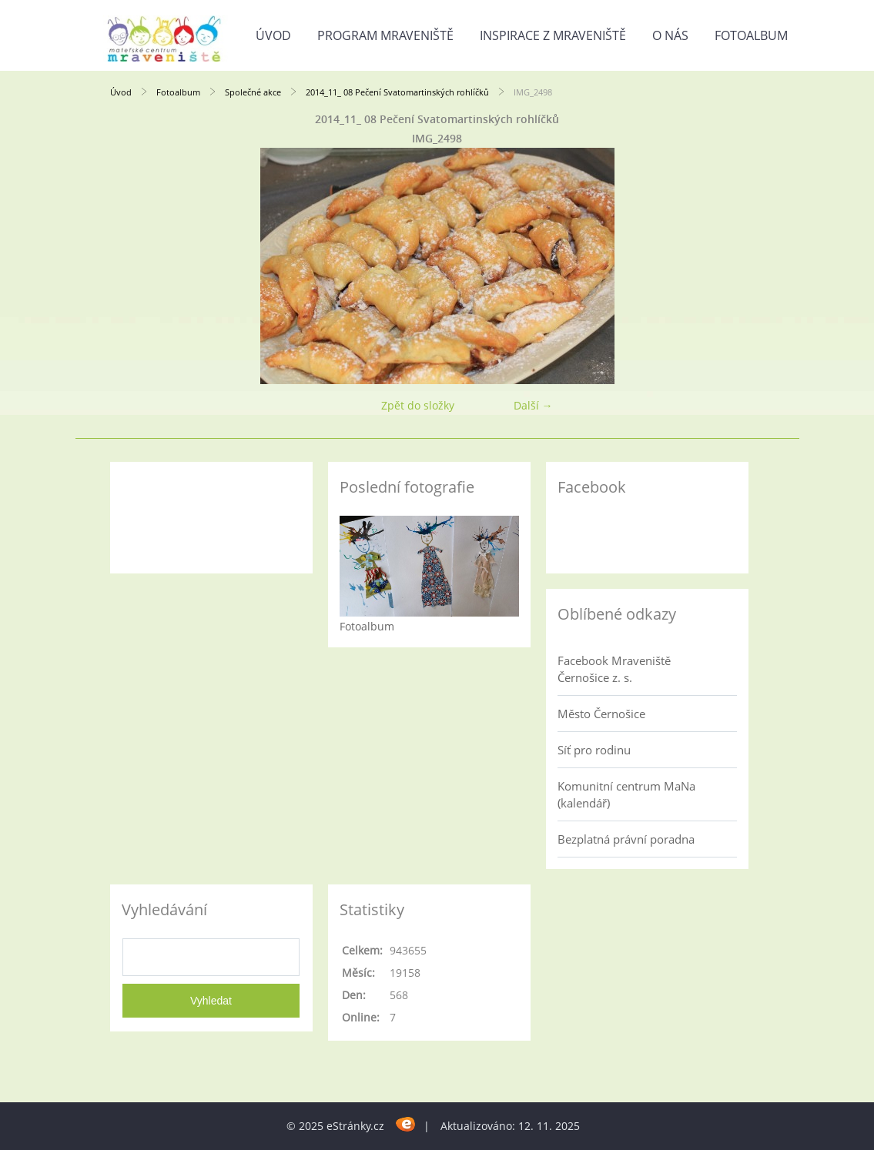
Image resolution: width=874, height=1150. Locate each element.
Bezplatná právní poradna (626, 839)
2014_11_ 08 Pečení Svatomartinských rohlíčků (397, 92)
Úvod (273, 35)
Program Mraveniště (385, 35)
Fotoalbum (751, 35)
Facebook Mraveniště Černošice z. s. (614, 669)
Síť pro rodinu (594, 749)
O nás (670, 35)
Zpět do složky (417, 405)
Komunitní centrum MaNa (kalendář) (626, 794)
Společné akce (253, 92)
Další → (533, 405)
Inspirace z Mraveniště (553, 35)
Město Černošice (601, 713)
